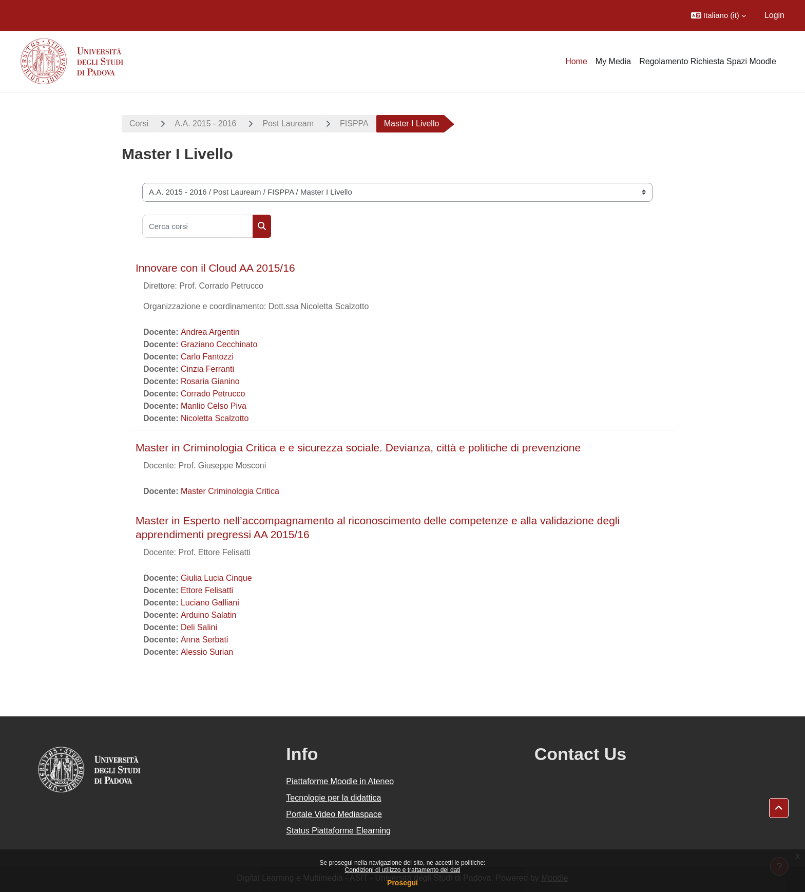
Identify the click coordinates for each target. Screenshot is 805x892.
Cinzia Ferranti (207, 369)
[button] (718, 15)
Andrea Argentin (210, 332)
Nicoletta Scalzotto (215, 418)
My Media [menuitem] (613, 61)
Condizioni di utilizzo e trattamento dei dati (403, 870)
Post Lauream (288, 123)
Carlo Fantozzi (207, 356)
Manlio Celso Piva (213, 406)
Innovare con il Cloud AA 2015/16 (215, 268)
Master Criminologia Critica (230, 491)
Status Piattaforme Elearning (338, 830)
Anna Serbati (204, 639)
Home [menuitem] (576, 61)
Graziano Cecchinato (219, 344)
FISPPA (354, 123)
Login (774, 15)
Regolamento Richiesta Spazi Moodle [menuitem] (707, 61)
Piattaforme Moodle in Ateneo (340, 781)
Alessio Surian (207, 652)
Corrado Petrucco (213, 393)
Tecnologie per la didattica (333, 797)
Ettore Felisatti (207, 590)
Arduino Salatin (209, 615)
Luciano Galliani (210, 602)
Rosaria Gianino (210, 381)
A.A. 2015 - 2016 (205, 123)
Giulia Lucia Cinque (216, 578)
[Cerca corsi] (197, 226)
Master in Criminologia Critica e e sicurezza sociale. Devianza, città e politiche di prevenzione (358, 447)
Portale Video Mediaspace (334, 814)
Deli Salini (199, 627)
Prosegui (402, 883)
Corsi (138, 123)
